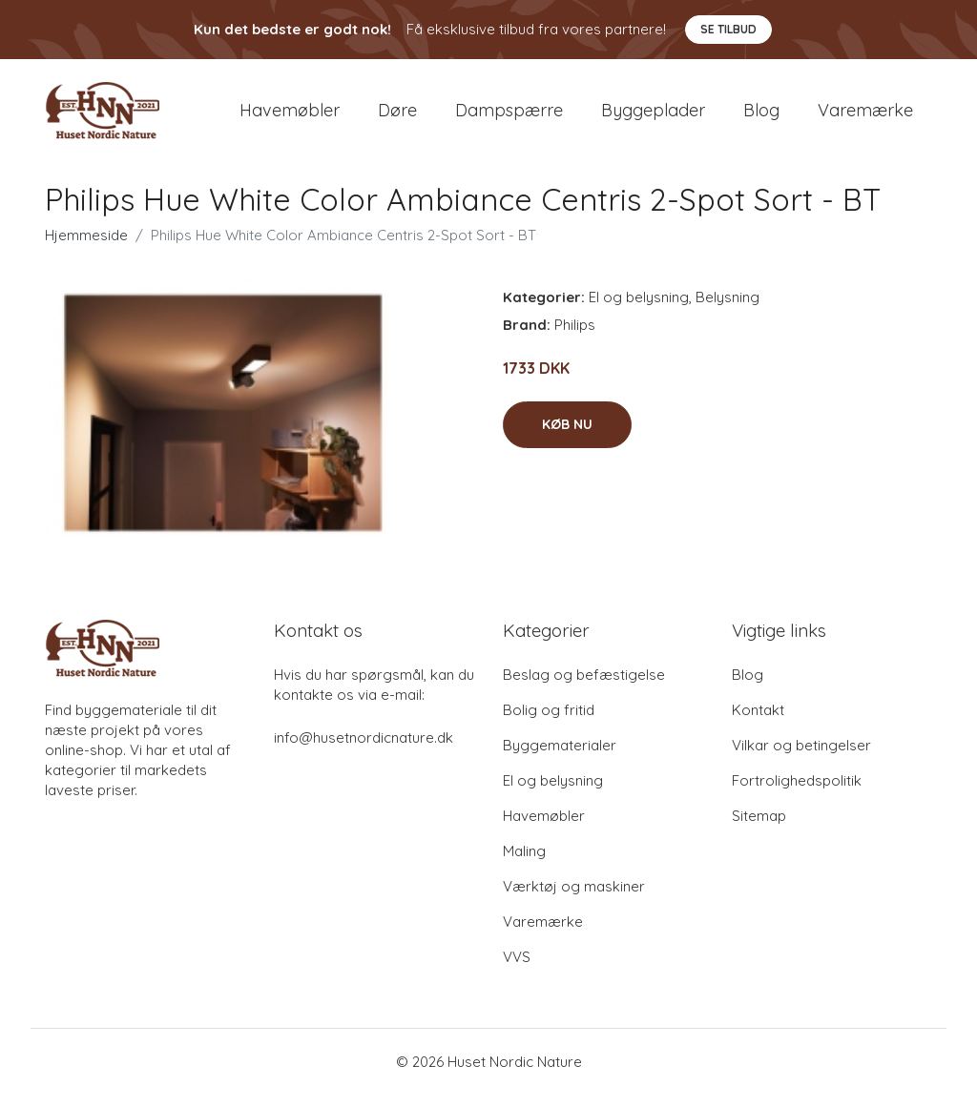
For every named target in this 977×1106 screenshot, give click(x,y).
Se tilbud (728, 29)
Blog (761, 116)
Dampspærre (509, 116)
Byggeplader (653, 116)
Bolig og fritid (548, 721)
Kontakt (758, 721)
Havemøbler (289, 116)
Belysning (727, 308)
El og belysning (639, 308)
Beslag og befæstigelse (584, 686)
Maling (524, 862)
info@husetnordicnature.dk (363, 749)
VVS (516, 968)
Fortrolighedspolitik (797, 792)
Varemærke (865, 116)
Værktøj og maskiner (574, 898)
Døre (397, 116)
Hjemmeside (86, 246)
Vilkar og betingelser (801, 757)
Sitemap (759, 827)
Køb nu (567, 435)
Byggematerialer (559, 757)
